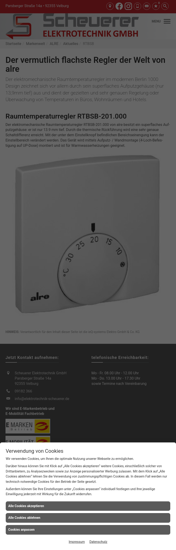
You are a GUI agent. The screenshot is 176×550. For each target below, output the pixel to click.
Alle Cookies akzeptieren (26, 506)
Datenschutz (98, 542)
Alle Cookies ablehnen (24, 517)
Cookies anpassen (21, 529)
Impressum (77, 542)
